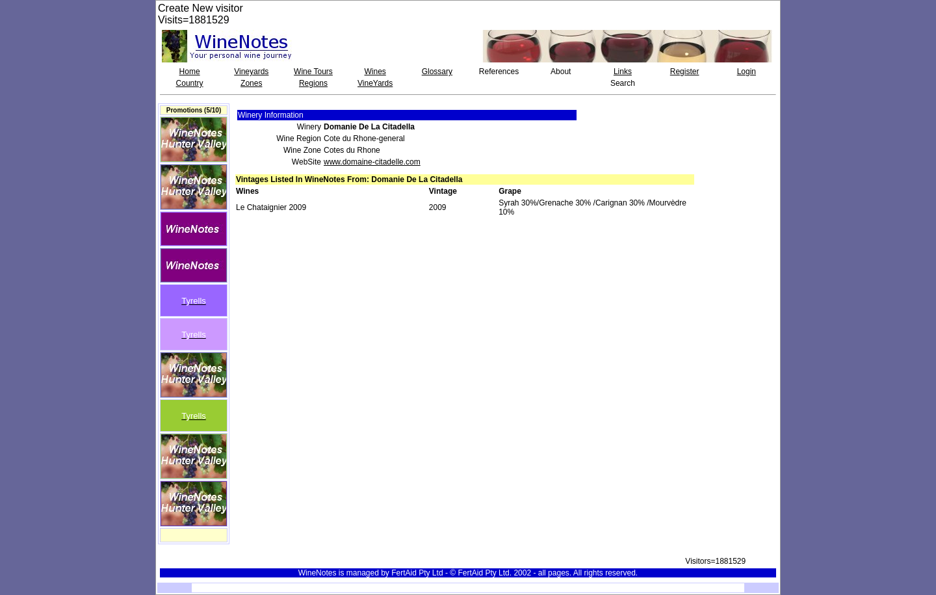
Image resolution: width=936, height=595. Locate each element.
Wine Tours (313, 71)
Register (684, 71)
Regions (313, 83)
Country (189, 83)
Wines (374, 71)
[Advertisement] (739, 132)
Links (623, 71)
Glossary (437, 71)
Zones (251, 83)
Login (746, 71)
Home (189, 71)
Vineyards (251, 71)
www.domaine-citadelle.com (372, 161)
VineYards (375, 83)
